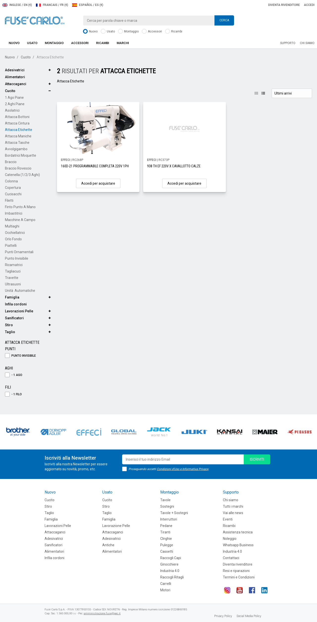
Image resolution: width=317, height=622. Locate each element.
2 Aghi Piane (15, 104)
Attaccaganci (15, 84)
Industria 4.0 (169, 571)
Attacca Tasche (17, 143)
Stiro (9, 325)
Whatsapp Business (238, 545)
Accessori (152, 31)
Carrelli (165, 584)
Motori (165, 590)
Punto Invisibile (16, 258)
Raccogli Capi (170, 558)
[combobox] (158, 20)
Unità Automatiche (20, 291)
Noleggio (230, 539)
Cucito (26, 57)
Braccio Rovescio (18, 168)
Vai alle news (233, 513)
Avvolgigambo (16, 149)
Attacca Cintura (17, 123)
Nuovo (90, 31)
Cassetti (166, 551)
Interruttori (168, 519)
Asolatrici (12, 110)
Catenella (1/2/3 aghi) (22, 175)
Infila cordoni (16, 304)
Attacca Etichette (18, 130)
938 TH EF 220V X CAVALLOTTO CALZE (174, 166)
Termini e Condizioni (239, 577)
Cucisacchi (13, 194)
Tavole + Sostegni (174, 513)
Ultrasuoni (13, 284)
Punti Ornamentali (19, 252)
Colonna (11, 181)
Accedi (309, 5)
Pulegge (166, 545)
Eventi (228, 519)
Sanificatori (14, 318)
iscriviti (257, 459)
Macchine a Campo (20, 220)
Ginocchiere (169, 564)
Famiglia (12, 297)
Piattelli (11, 246)
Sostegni (167, 506)
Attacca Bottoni (17, 117)
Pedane (166, 526)
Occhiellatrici (15, 233)
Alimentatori (15, 77)
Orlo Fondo (13, 239)
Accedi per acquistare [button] (98, 183)
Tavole (165, 500)
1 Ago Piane (14, 98)
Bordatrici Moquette (20, 155)
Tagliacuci (13, 271)
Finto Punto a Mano (20, 207)
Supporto (287, 43)
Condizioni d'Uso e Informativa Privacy (183, 469)
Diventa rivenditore (284, 5)
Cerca (224, 20)
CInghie (166, 539)
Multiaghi (12, 226)
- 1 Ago (13, 375)
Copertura (13, 188)
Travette (11, 278)
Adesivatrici (15, 70)
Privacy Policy (223, 616)
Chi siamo (307, 43)
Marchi (123, 43)
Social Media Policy (249, 616)
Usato (108, 31)
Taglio (10, 332)
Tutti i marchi (233, 506)
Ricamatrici (14, 265)
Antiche (108, 545)
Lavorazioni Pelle (19, 311)
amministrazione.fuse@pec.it (102, 613)
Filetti (9, 200)
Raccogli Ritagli (172, 577)
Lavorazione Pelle (116, 526)
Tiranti (165, 532)
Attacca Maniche (18, 136)
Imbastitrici (13, 213)
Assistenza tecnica (238, 532)
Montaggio (128, 31)
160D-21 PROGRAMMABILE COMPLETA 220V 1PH (95, 166)
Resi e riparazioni (236, 571)
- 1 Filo (13, 394)
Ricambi (173, 31)
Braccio (11, 162)
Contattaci (231, 558)
